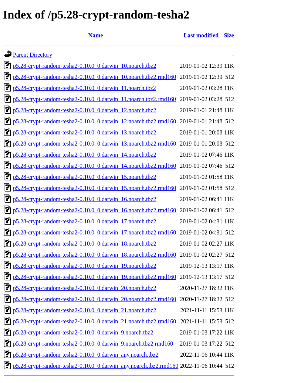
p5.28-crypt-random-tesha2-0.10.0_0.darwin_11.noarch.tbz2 (84, 88)
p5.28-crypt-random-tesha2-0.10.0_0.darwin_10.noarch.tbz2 (84, 66)
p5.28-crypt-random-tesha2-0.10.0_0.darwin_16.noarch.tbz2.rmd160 (94, 210)
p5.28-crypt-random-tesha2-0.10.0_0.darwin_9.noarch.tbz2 (83, 332)
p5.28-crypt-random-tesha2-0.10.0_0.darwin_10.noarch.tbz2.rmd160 (94, 77)
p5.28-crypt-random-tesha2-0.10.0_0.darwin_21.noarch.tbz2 (84, 310)
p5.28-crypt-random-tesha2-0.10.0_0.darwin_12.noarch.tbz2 (84, 110)
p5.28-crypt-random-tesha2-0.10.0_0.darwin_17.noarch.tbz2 (84, 221)
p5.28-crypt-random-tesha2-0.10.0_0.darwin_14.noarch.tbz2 (84, 154)
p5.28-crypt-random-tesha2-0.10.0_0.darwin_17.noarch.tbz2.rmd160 (94, 232)
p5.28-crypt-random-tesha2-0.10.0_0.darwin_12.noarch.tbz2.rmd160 (94, 121)
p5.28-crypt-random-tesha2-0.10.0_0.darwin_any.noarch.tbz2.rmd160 (95, 366)
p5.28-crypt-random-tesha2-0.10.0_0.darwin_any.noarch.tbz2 (86, 355)
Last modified (201, 35)
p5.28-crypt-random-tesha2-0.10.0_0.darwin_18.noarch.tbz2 (84, 243)
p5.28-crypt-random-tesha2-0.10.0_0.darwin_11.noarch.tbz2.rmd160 (94, 99)
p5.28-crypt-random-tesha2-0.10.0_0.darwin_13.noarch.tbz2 (84, 132)
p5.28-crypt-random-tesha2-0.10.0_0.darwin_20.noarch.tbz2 (84, 288)
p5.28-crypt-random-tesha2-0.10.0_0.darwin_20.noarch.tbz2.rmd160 (94, 299)
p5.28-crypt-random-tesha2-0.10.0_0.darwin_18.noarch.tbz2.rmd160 (94, 255)
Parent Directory (32, 54)
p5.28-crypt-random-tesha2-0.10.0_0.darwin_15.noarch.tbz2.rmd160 (94, 188)
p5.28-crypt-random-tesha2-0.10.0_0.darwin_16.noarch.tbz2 (84, 199)
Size (229, 35)
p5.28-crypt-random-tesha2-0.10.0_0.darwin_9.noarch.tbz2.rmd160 (93, 343)
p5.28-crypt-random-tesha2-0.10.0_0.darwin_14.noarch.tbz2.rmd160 (94, 166)
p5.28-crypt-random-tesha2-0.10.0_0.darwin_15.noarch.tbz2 (84, 177)
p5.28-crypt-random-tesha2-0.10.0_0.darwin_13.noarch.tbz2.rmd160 (94, 143)
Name (95, 35)
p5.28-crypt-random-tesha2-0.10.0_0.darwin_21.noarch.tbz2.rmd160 (94, 321)
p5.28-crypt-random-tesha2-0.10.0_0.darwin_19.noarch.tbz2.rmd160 (94, 277)
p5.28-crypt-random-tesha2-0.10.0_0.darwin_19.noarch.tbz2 (84, 266)
